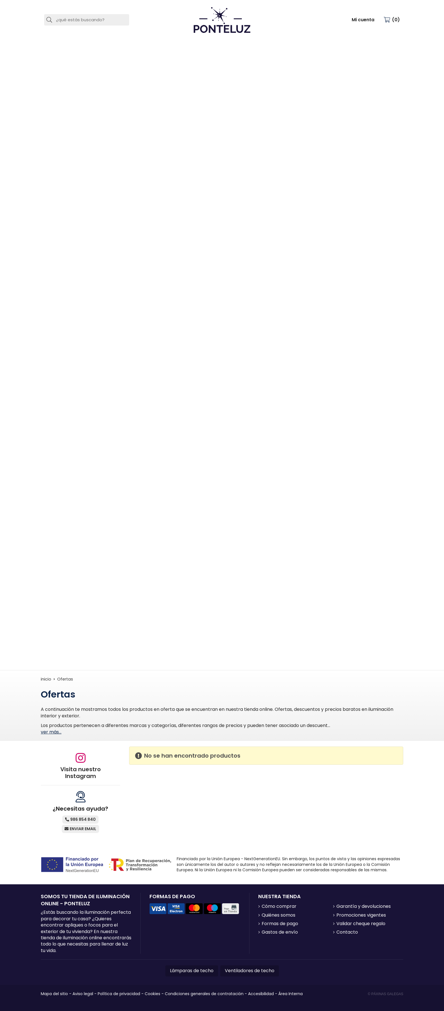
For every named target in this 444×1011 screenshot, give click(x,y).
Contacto (347, 932)
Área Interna (290, 994)
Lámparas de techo (192, 970)
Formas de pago (280, 924)
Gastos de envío (280, 932)
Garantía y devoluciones (363, 906)
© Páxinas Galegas (385, 994)
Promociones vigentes (361, 915)
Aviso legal (82, 994)
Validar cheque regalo (360, 924)
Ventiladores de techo (249, 970)
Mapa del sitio (54, 994)
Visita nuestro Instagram (80, 772)
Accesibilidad (261, 994)
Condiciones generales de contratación (204, 994)
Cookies (152, 994)
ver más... (51, 732)
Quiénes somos (278, 915)
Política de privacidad (119, 994)
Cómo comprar (279, 906)
